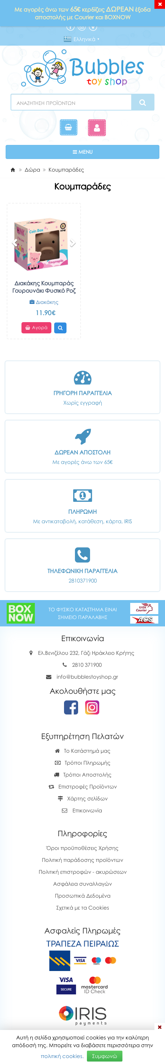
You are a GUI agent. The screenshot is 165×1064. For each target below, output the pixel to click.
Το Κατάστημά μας (82, 750)
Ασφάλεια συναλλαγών (82, 883)
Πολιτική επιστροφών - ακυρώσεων (83, 872)
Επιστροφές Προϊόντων (83, 786)
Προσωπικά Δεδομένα (82, 895)
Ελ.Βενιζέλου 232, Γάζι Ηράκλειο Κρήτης (86, 653)
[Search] (142, 102)
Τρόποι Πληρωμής (82, 762)
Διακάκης (44, 302)
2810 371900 (87, 664)
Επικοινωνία (87, 810)
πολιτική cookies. (62, 1056)
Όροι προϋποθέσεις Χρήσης (82, 848)
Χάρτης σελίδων (83, 798)
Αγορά (36, 327)
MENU (104, 151)
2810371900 (83, 580)
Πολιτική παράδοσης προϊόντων (82, 860)
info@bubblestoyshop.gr (87, 676)
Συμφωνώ (104, 1056)
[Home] (13, 169)
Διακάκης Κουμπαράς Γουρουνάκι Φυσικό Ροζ (43, 287)
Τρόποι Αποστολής (83, 774)
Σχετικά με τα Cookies (82, 907)
